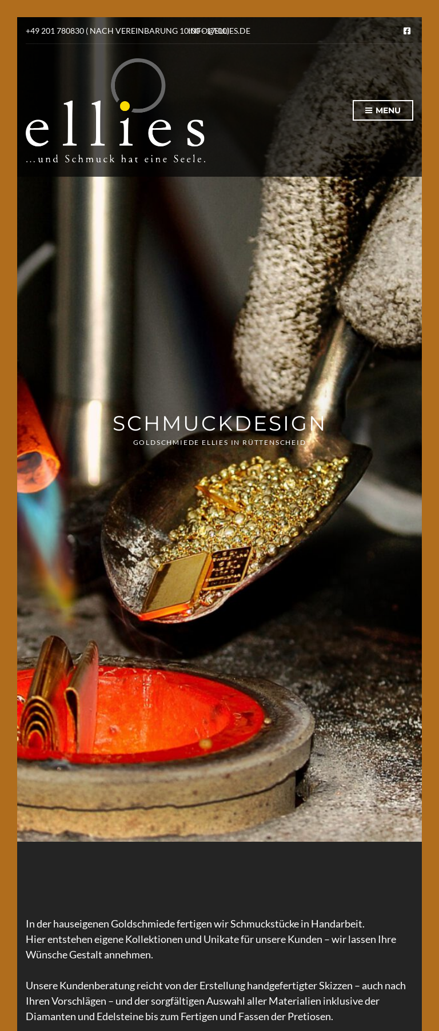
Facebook (407, 31)
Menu (383, 111)
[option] (219, 429)
